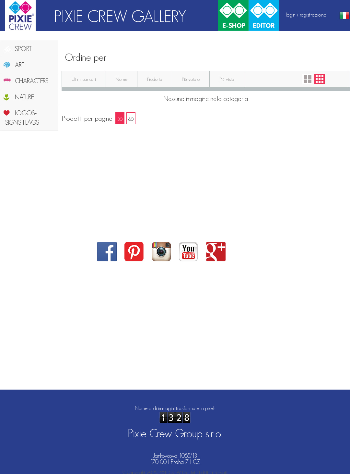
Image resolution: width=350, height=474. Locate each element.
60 (131, 119)
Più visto (226, 79)
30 (119, 119)
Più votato (191, 79)
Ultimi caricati (84, 79)
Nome (121, 79)
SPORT (23, 48)
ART (19, 65)
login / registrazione (306, 15)
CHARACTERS (32, 80)
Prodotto (154, 79)
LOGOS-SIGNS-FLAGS (22, 117)
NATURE (24, 97)
